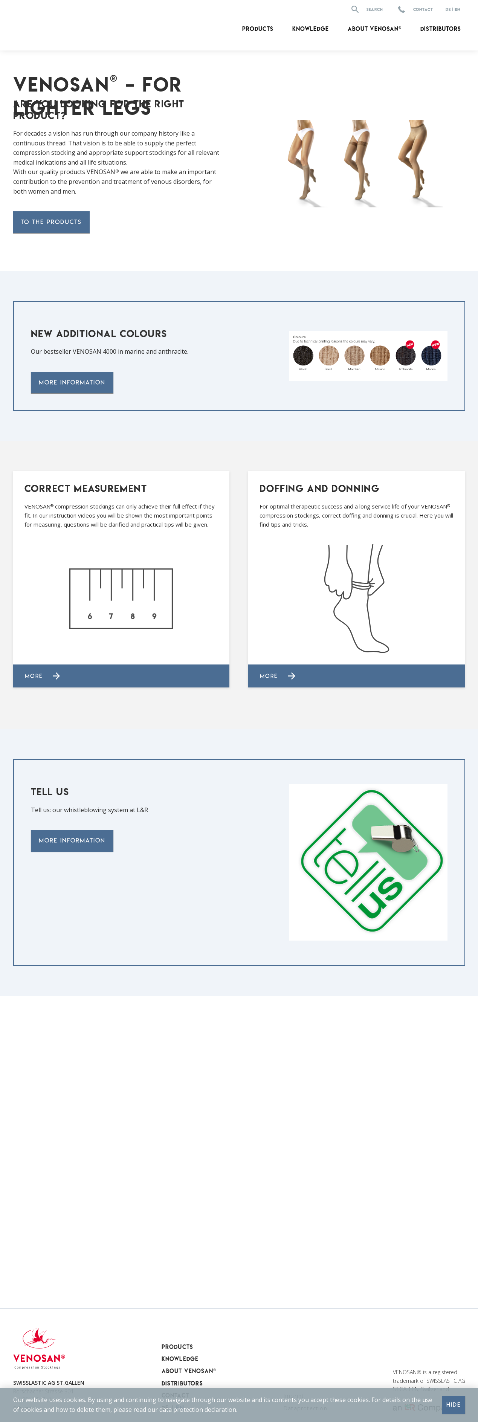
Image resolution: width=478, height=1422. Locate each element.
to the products (51, 500)
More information (72, 660)
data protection (181, 1409)
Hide (453, 1404)
